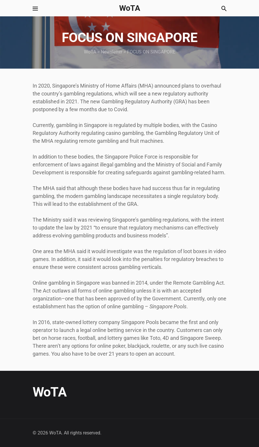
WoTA (129, 8)
